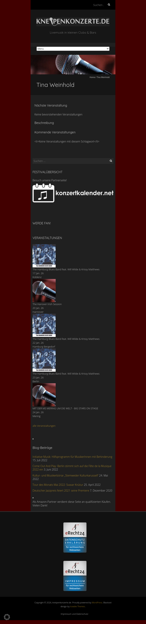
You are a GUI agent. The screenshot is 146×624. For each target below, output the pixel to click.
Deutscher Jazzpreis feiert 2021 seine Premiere (61, 490)
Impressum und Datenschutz (74, 613)
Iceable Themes (77, 606)
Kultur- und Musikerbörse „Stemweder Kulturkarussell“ (65, 475)
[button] (7, 617)
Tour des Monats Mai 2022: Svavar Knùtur (58, 485)
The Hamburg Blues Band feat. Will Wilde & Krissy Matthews (66, 269)
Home (92, 77)
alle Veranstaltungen (44, 425)
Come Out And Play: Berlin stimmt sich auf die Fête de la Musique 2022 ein (72, 467)
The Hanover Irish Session (47, 304)
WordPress (97, 602)
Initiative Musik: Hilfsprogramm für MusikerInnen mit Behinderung (72, 457)
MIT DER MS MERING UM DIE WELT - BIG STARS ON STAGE (65, 408)
